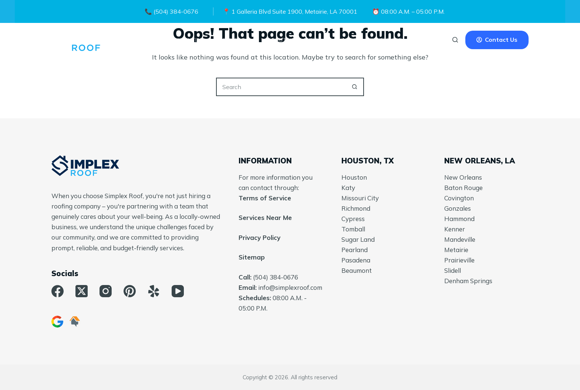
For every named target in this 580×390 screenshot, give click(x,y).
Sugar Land (358, 239)
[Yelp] (154, 291)
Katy (348, 187)
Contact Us (496, 39)
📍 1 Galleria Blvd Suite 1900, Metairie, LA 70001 (290, 11)
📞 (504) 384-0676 (171, 11)
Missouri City (360, 198)
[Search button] (354, 87)
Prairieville (459, 260)
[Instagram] (106, 291)
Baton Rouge (463, 187)
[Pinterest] (130, 291)
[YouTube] (178, 291)
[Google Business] (57, 322)
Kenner (454, 229)
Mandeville (459, 239)
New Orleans (463, 177)
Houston (354, 177)
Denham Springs (468, 281)
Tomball (353, 229)
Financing (347, 40)
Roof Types (391, 39)
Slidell (452, 270)
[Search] (455, 40)
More (316, 39)
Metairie (456, 250)
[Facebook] (57, 291)
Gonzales (457, 208)
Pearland (354, 250)
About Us (281, 40)
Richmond (355, 208)
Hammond (459, 219)
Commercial (240, 39)
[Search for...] (280, 87)
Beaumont (356, 270)
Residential (192, 39)
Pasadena (355, 260)
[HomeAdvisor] (75, 322)
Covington (459, 198)
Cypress (353, 219)
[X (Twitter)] (81, 291)
